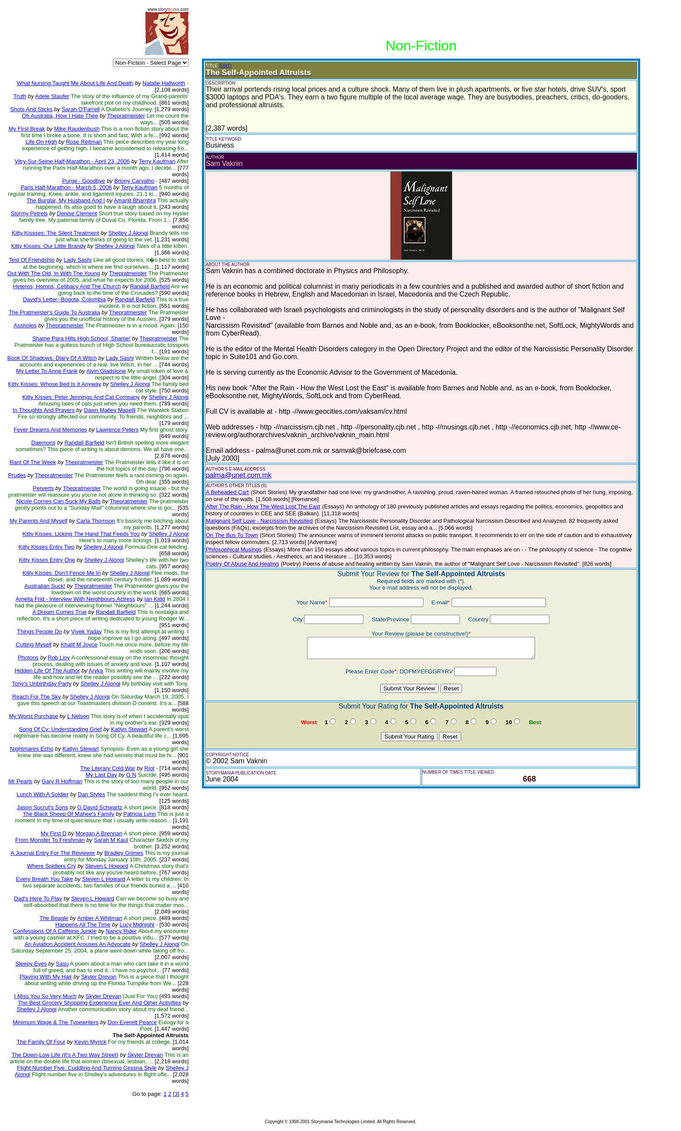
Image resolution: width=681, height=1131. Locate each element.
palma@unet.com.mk (238, 475)
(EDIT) (225, 65)
